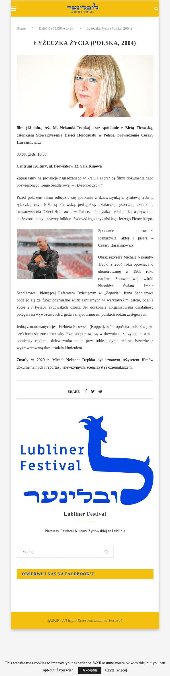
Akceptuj (90, 670)
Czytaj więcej (116, 670)
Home (22, 28)
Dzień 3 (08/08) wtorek (56, 28)
